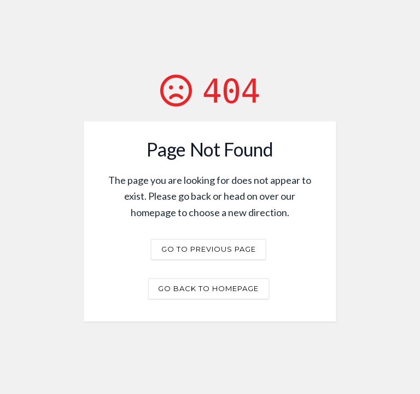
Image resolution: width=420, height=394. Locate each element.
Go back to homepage (208, 287)
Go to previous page (208, 248)
